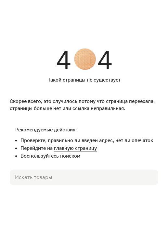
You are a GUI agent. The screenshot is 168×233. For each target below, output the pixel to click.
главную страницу (75, 148)
